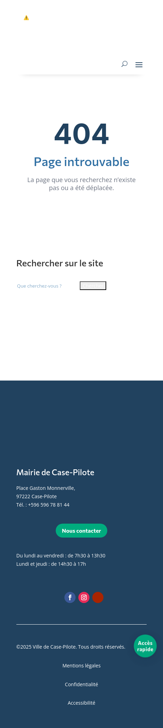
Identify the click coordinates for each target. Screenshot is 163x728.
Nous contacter (81, 530)
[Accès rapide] (145, 646)
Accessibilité (81, 702)
